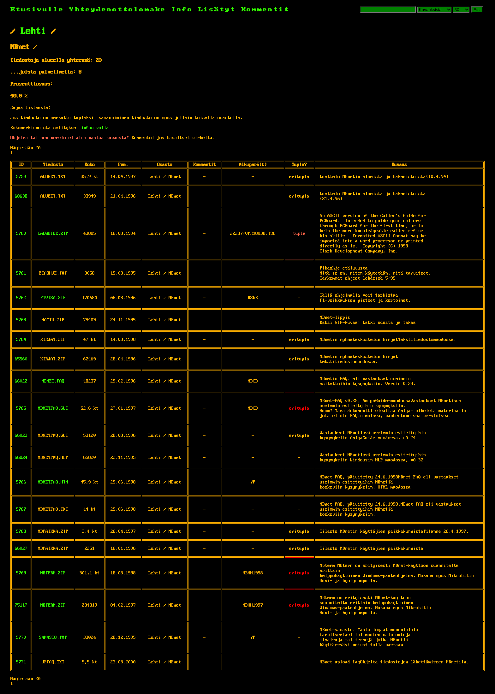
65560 (21, 359)
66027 (21, 548)
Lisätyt (217, 9)
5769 (21, 573)
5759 (21, 176)
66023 (21, 435)
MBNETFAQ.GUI (53, 408)
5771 (21, 662)
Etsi (477, 9)
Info (182, 9)
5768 (21, 531)
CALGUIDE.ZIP (53, 233)
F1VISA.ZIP (53, 297)
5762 (21, 297)
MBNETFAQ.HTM (53, 482)
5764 (21, 339)
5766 (21, 482)
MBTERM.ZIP (53, 573)
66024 (21, 457)
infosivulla (95, 127)
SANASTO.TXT (53, 637)
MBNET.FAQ (53, 381)
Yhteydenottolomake (117, 9)
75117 (21, 605)
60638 (21, 196)
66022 (21, 381)
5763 (21, 320)
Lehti (33, 32)
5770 (21, 637)
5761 (21, 273)
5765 (21, 408)
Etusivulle (39, 9)
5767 (21, 509)
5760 (21, 233)
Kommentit (265, 9)
